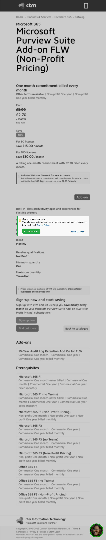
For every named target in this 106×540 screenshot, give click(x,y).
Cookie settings (77, 231)
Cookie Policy (43, 225)
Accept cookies (31, 231)
